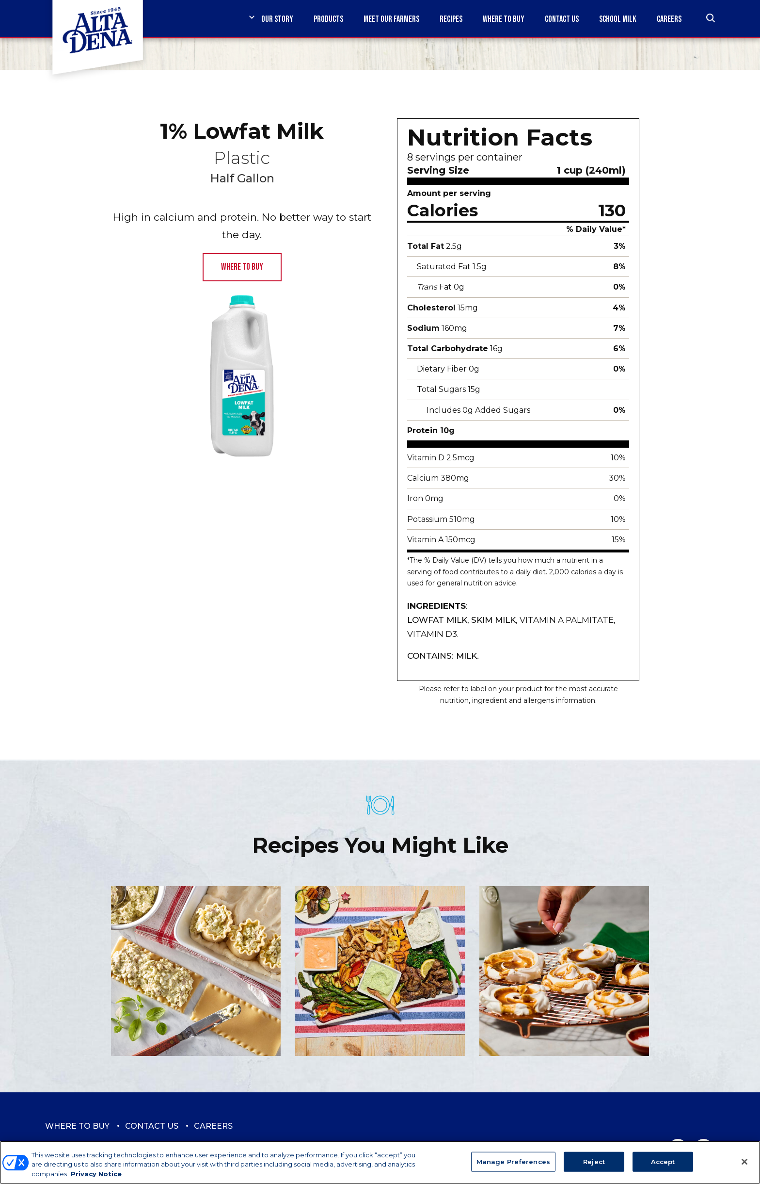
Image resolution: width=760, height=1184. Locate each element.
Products (328, 19)
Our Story (277, 19)
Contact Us (562, 19)
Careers (669, 19)
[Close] (744, 1168)
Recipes (451, 19)
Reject (594, 1167)
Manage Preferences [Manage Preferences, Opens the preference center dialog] (513, 1167)
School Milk (617, 19)
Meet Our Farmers (391, 19)
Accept (663, 1167)
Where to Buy (503, 19)
